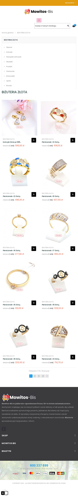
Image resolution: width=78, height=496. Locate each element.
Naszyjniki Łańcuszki (13, 57)
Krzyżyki (9, 66)
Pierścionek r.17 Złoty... (51, 250)
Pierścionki (10, 71)
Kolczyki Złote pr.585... (12, 142)
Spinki (8, 81)
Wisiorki (9, 47)
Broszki (9, 85)
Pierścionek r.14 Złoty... (51, 359)
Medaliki (9, 62)
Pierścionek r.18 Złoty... (51, 305)
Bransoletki (10, 76)
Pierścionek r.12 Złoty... (51, 142)
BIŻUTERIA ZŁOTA (11, 40)
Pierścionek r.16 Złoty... (51, 196)
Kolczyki (9, 52)
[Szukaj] (52, 26)
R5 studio (62, 483)
